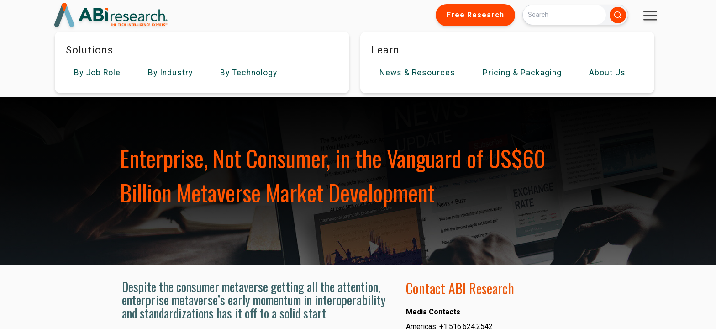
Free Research (475, 15)
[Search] (564, 15)
